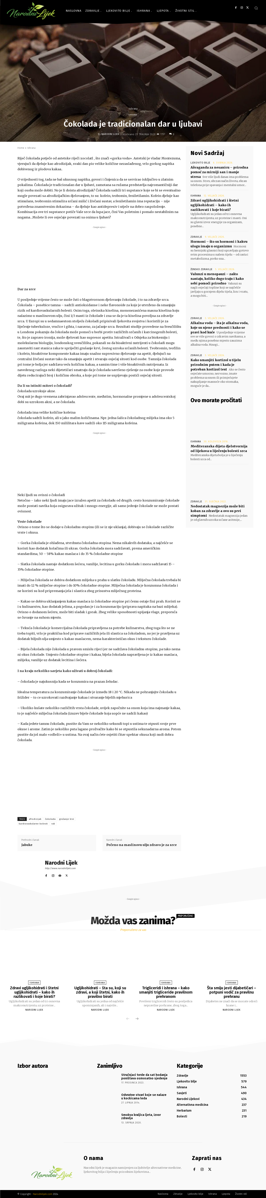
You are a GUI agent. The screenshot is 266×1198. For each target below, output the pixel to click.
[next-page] (137, 1019)
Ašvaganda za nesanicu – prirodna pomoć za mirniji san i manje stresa (219, 172)
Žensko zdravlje (201, 269)
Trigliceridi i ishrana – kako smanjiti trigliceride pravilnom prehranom (165, 992)
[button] (256, 8)
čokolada (50, 819)
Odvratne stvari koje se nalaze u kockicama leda (143, 1096)
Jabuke (26, 845)
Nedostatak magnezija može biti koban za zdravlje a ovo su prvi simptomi (218, 510)
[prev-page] (128, 1019)
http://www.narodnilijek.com (60, 868)
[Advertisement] (99, 256)
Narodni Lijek (110, 134)
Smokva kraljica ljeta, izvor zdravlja (141, 1116)
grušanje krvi (66, 819)
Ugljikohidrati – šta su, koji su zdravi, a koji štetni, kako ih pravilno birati (100, 992)
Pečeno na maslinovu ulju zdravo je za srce (141, 845)
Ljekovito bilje (200, 163)
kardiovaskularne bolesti (33, 823)
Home (20, 148)
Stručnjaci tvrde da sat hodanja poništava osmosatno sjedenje (144, 1076)
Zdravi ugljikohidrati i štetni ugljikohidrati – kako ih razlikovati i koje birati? (215, 205)
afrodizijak (35, 819)
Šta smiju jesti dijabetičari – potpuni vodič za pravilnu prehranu (231, 992)
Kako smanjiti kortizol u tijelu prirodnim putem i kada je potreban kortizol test (216, 364)
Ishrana (133, 108)
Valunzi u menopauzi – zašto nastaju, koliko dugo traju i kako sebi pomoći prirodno (217, 278)
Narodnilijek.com (42, 1194)
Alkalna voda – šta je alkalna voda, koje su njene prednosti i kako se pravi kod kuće (219, 327)
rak (53, 823)
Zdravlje (196, 237)
